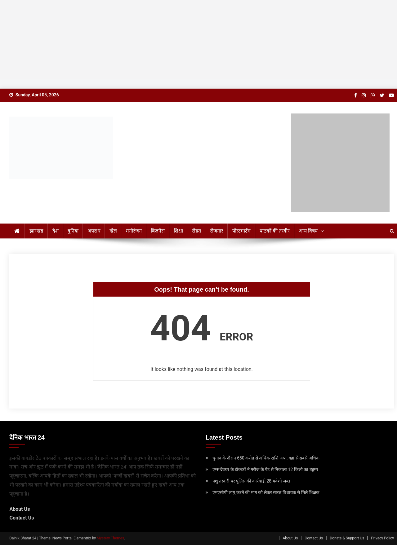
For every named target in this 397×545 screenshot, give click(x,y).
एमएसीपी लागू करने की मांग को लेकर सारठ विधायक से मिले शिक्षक (265, 492)
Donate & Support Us (347, 538)
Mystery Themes (110, 538)
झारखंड (36, 231)
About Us (19, 509)
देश (55, 231)
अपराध (93, 231)
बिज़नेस (158, 231)
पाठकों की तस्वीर (275, 231)
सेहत (196, 231)
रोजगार (216, 231)
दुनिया (73, 231)
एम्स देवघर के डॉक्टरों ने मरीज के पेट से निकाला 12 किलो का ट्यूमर (265, 469)
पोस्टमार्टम (241, 231)
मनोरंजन (134, 231)
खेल (113, 231)
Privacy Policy (382, 538)
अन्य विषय (308, 231)
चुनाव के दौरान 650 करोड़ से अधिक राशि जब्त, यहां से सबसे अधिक (265, 457)
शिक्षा (178, 231)
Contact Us (21, 518)
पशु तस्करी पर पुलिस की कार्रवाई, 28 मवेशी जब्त (251, 480)
